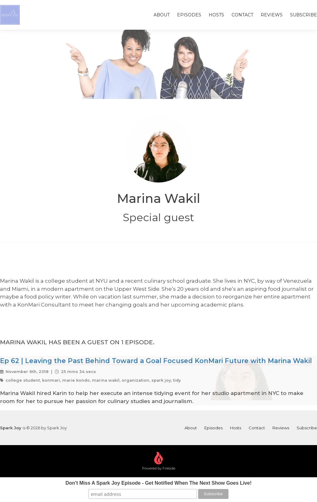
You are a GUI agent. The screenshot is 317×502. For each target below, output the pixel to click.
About (162, 15)
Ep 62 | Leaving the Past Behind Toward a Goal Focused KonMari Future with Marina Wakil (156, 361)
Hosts (216, 15)
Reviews (272, 15)
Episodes (189, 15)
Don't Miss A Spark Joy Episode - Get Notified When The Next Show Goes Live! (159, 483)
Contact (242, 15)
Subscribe (303, 15)
